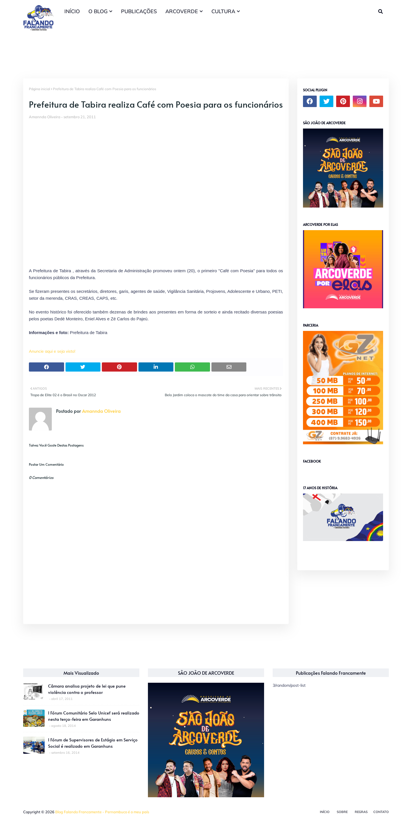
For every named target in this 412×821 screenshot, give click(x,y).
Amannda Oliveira (44, 117)
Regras (361, 812)
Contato (381, 812)
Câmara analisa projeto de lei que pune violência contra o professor (87, 689)
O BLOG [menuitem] (98, 11)
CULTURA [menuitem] (223, 11)
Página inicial (39, 89)
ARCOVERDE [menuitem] (181, 11)
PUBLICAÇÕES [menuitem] (139, 11)
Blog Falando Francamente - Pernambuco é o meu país (102, 812)
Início (325, 812)
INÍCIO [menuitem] (72, 11)
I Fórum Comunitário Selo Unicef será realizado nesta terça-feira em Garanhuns (93, 716)
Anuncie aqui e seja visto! (52, 351)
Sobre (342, 812)
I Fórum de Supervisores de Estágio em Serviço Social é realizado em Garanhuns (93, 743)
